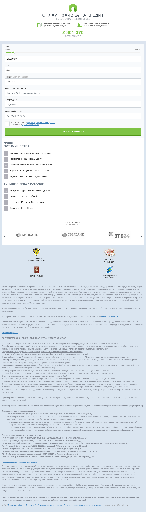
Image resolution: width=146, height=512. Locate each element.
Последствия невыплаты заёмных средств (19, 463)
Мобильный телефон (13, 111)
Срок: (7, 65)
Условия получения (10, 333)
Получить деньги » (73, 131)
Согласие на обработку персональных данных (83, 505)
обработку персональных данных (41, 123)
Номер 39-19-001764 (110, 316)
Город (16, 77)
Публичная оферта (16, 505)
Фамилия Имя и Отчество (15, 88)
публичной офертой (30, 125)
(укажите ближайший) (19, 77)
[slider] (13, 52)
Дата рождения (11, 100)
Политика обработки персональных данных (44, 505)
